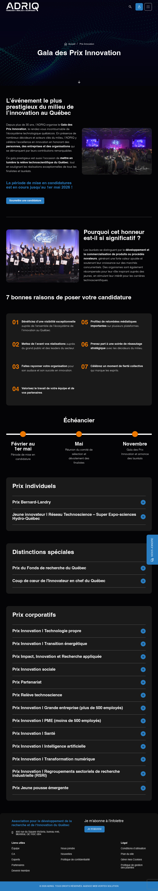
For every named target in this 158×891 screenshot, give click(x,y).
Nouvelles (66, 854)
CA (13, 854)
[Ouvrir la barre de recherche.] (130, 7)
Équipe (15, 848)
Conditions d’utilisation (133, 848)
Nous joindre (68, 848)
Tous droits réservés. (69, 886)
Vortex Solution (108, 886)
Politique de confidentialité (75, 860)
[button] (148, 7)
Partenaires (18, 865)
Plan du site (127, 854)
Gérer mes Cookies (131, 860)
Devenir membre (21, 871)
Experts (16, 860)
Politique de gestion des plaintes (132, 866)
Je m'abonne (94, 829)
